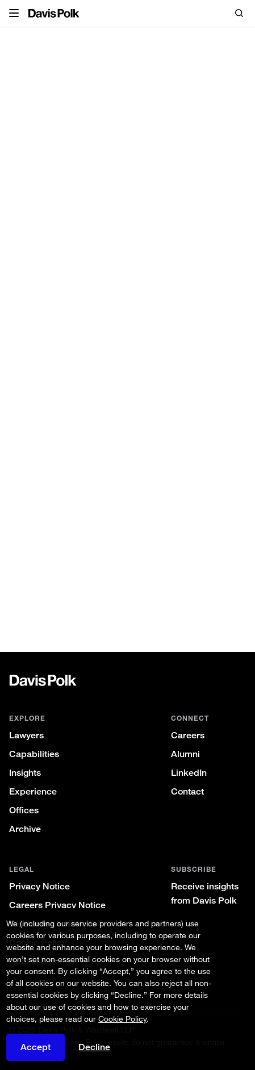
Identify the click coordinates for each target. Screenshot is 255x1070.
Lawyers (26, 735)
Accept (35, 1047)
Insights (25, 772)
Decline (94, 1047)
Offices (24, 810)
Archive (25, 829)
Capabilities (34, 754)
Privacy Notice (39, 886)
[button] (14, 13)
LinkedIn (189, 772)
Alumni (185, 754)
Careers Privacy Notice (57, 905)
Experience (33, 791)
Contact (187, 791)
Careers (187, 735)
